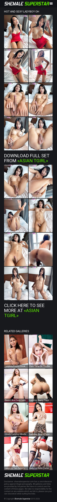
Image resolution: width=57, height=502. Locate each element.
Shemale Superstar (22, 499)
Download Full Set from (26, 158)
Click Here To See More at (24, 310)
